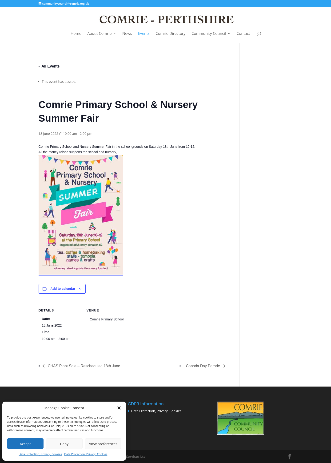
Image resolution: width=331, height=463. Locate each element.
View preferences (103, 443)
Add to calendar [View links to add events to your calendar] (62, 289)
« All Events (49, 66)
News (127, 34)
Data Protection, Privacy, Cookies (40, 454)
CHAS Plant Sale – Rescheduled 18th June (83, 366)
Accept (25, 443)
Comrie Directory (170, 34)
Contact (243, 34)
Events (144, 34)
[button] (119, 408)
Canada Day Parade (203, 366)
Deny (64, 443)
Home (76, 34)
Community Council (208, 34)
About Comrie (99, 34)
